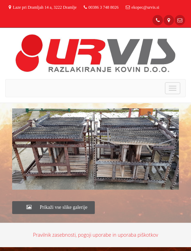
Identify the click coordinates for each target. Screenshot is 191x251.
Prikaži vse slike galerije (53, 207)
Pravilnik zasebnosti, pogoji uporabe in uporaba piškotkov (95, 234)
